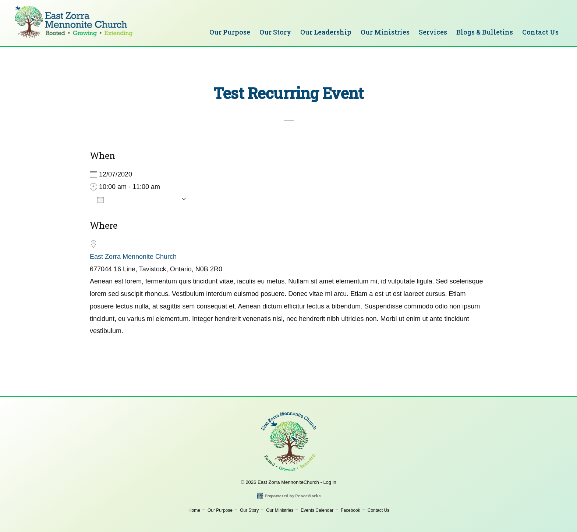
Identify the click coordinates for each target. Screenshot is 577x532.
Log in (329, 482)
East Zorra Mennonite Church (133, 256)
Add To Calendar (137, 199)
